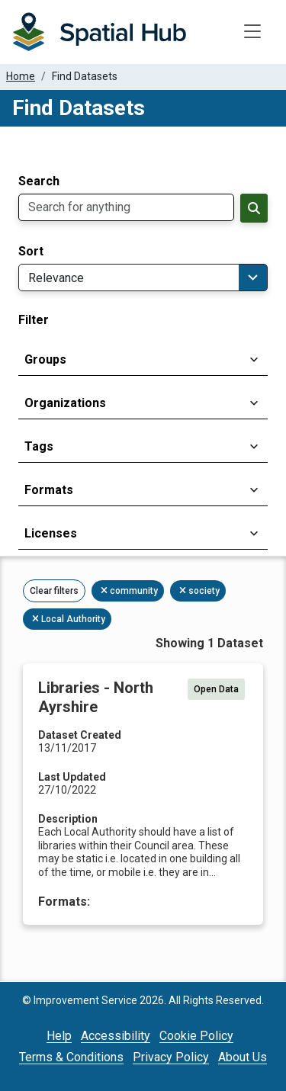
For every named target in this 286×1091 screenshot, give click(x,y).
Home (20, 76)
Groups (45, 359)
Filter (33, 320)
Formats (48, 490)
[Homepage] (99, 32)
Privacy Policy (171, 1057)
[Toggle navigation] (252, 32)
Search (38, 181)
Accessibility (115, 1035)
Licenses (50, 533)
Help (59, 1035)
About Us (242, 1057)
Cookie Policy (196, 1035)
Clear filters (54, 591)
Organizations (65, 403)
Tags (38, 446)
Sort (30, 251)
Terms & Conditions (71, 1057)
